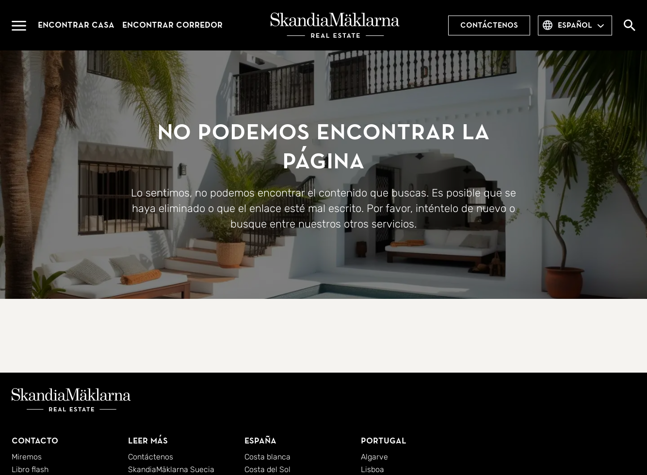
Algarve (374, 456)
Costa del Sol (267, 469)
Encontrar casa (76, 25)
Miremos (27, 456)
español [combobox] (575, 25)
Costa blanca (267, 456)
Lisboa (372, 469)
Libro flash (30, 469)
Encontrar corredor (172, 25)
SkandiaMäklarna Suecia (171, 469)
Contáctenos (489, 25)
